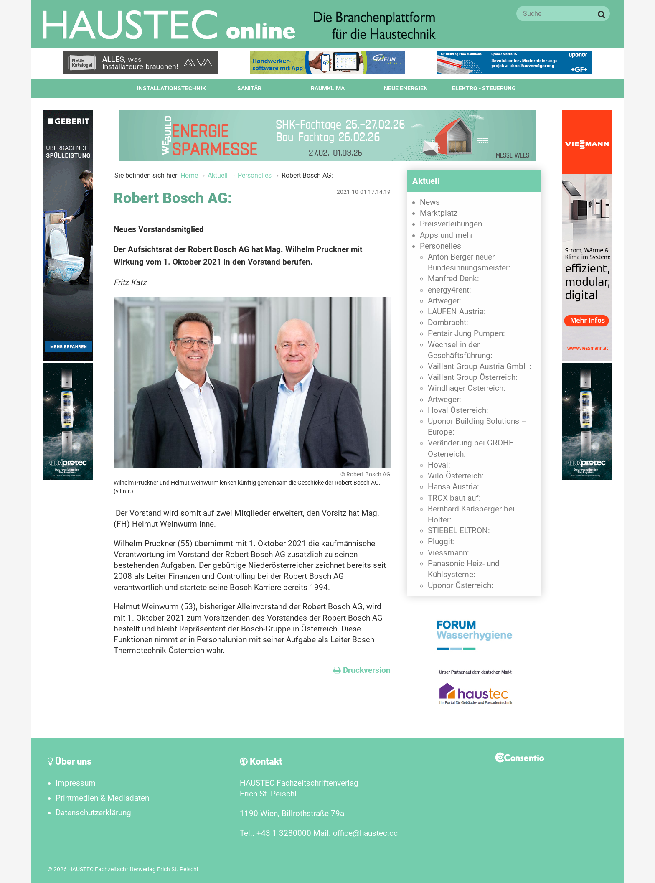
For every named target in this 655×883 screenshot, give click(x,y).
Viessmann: (448, 552)
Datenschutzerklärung (93, 812)
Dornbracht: (448, 322)
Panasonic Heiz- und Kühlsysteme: (464, 569)
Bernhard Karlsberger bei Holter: (471, 514)
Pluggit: (441, 541)
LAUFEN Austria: (457, 311)
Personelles (255, 175)
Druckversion (362, 670)
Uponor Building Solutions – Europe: (477, 427)
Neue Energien (406, 88)
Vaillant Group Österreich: (473, 377)
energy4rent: (449, 290)
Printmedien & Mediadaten (102, 798)
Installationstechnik (171, 88)
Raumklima (328, 88)
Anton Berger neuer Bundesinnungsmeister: (469, 262)
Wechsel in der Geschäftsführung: (460, 350)
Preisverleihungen (451, 224)
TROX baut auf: (454, 498)
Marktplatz (438, 213)
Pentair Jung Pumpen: (466, 333)
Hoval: (439, 465)
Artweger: (444, 300)
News (430, 202)
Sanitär (249, 88)
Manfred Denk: (453, 278)
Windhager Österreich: (466, 388)
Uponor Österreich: (460, 585)
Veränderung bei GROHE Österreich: (470, 448)
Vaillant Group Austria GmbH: (479, 366)
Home (189, 175)
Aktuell (218, 175)
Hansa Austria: (453, 486)
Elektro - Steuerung (484, 88)
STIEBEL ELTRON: (459, 530)
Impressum (76, 783)
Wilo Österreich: (456, 476)
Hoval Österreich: (458, 410)
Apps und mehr (446, 235)
